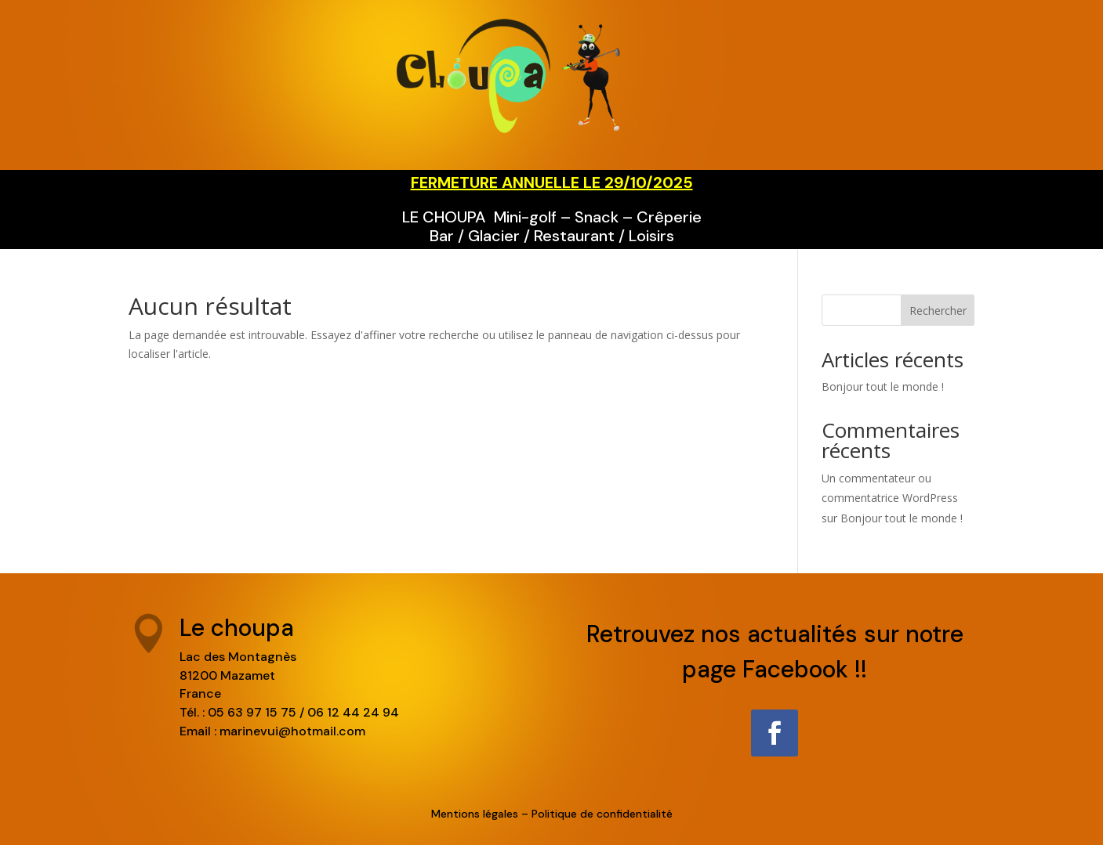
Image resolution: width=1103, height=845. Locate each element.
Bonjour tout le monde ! (883, 386)
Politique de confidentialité (602, 814)
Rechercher (938, 310)
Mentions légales (474, 814)
